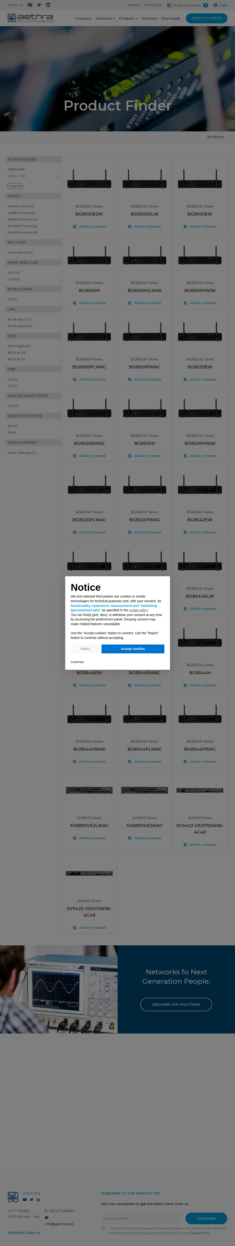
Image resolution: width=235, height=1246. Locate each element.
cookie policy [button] (138, 610)
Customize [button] (77, 662)
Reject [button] (85, 649)
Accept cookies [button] (133, 649)
